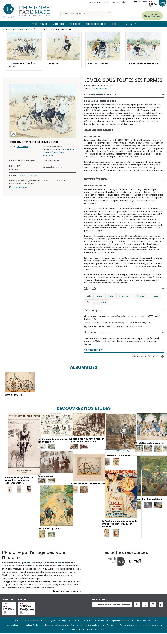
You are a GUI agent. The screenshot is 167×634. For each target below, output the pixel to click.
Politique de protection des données (59, 626)
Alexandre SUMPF (99, 89)
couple (103, 302)
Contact (110, 626)
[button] (24, 51)
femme (90, 302)
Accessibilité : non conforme (93, 630)
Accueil (7, 29)
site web (49, 155)
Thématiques (39, 23)
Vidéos (114, 23)
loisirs (110, 296)
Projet (89, 622)
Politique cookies (69, 630)
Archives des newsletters (90, 626)
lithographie (141, 296)
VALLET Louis (22, 147)
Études (15, 622)
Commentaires (93, 350)
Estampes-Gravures (28, 175)
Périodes (75, 23)
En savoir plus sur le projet (66, 592)
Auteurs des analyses (33, 622)
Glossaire (76, 622)
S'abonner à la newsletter (152, 15)
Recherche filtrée (96, 23)
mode (155, 296)
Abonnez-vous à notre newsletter (112, 605)
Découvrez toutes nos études (26, 29)
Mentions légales (31, 626)
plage (99, 296)
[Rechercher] (83, 13)
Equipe (101, 622)
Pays (64, 622)
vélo (89, 296)
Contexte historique (100, 95)
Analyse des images (98, 130)
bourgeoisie (124, 296)
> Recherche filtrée (67, 18)
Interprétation (95, 180)
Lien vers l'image (19, 187)
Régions (52, 622)
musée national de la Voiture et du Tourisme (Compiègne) (58, 151)
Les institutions (12, 626)
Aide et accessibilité (143, 622)
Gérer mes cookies (150, 626)
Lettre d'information (99, 2)
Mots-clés (58, 23)
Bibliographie (93, 311)
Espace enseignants (121, 2)
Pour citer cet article (97, 333)
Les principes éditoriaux (119, 622)
